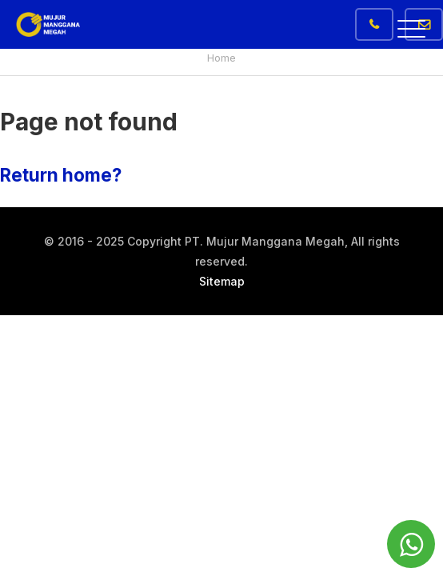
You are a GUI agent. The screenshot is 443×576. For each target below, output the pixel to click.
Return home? (61, 175)
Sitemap (222, 281)
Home (221, 57)
